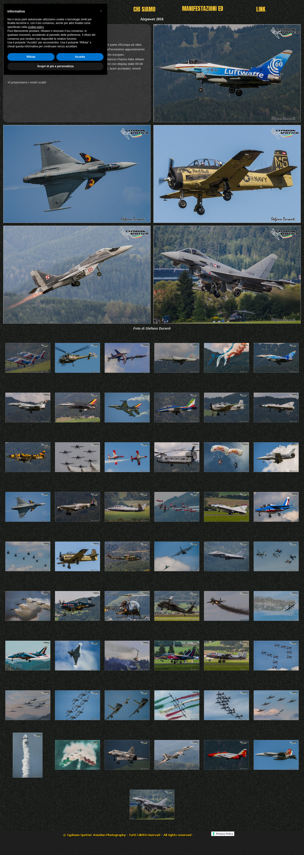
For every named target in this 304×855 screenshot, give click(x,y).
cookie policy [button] (36, 803)
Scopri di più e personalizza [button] (55, 842)
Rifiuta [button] (31, 833)
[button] (101, 787)
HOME (86, 9)
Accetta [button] (80, 833)
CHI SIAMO (144, 9)
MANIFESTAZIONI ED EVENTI (202, 12)
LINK (260, 9)
